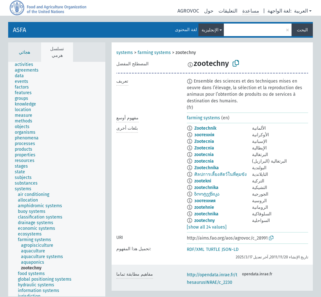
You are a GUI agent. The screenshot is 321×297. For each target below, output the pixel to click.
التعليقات (227, 11)
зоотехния (205, 200)
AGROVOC (188, 11)
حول (208, 11)
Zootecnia (204, 141)
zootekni (202, 181)
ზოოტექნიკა (206, 194)
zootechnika (206, 187)
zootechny (204, 220)
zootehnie (204, 207)
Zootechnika (206, 167)
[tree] (56, 179)
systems (124, 52)
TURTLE (213, 249)
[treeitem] (26, 65)
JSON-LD (230, 249)
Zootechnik (205, 128)
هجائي (24, 52)
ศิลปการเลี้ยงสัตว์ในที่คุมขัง (220, 174)
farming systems (154, 52)
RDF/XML (195, 249)
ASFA (19, 30)
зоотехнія (204, 135)
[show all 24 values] (207, 227)
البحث (302, 30)
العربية (301, 11)
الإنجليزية (210, 30)
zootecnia (204, 154)
